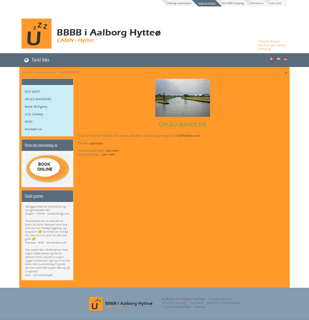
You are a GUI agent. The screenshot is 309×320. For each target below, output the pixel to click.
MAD (28, 122)
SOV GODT (33, 91)
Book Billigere (36, 107)
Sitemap (200, 307)
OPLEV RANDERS (38, 99)
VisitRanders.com (188, 135)
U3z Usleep (34, 114)
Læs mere (112, 150)
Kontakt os (33, 129)
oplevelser (96, 143)
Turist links (40, 59)
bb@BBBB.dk (181, 307)
